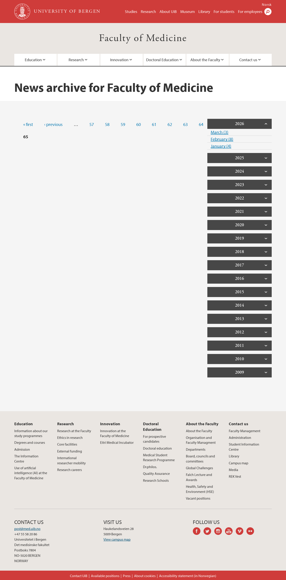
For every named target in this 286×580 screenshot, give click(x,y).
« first (28, 124)
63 (185, 124)
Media (233, 469)
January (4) (221, 146)
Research (148, 11)
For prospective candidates (154, 439)
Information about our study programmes (31, 433)
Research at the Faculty (74, 431)
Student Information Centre (244, 446)
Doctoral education (157, 448)
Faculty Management (244, 431)
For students (224, 11)
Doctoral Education (162, 59)
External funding (69, 451)
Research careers (69, 469)
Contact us (248, 59)
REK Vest (235, 476)
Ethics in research (70, 437)
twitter (209, 531)
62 (170, 124)
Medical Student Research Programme (159, 457)
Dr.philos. (150, 467)
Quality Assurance (156, 473)
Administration (240, 437)
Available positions (105, 576)
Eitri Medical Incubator (117, 442)
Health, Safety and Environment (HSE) (200, 489)
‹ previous (53, 124)
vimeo (241, 531)
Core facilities (67, 444)
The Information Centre (26, 458)
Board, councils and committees (200, 458)
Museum (187, 11)
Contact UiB (78, 576)
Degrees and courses (29, 442)
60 (138, 124)
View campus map (116, 539)
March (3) (219, 132)
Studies (131, 11)
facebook (198, 531)
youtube (230, 531)
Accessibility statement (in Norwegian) (187, 576)
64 (201, 124)
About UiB (168, 11)
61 (154, 124)
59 (123, 124)
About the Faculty (205, 59)
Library (204, 11)
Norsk (267, 4)
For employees (250, 11)
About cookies (145, 576)
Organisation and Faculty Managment (201, 440)
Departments (195, 449)
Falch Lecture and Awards (199, 477)
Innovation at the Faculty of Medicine (114, 433)
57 (91, 124)
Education (33, 59)
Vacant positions (198, 498)
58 (107, 124)
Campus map (238, 463)
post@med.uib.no (27, 528)
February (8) (222, 139)
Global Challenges (199, 468)
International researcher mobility (71, 460)
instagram (219, 531)
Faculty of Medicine (143, 38)
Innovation (119, 59)
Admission (22, 449)
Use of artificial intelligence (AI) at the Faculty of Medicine (30, 473)
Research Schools (156, 480)
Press (126, 576)
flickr (251, 531)
